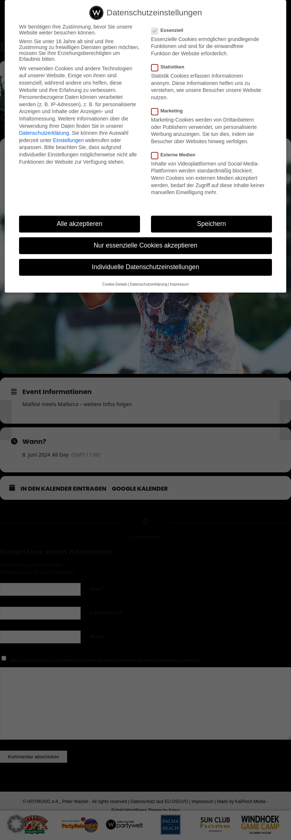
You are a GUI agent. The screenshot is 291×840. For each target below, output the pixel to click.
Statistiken (171, 68)
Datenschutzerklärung (44, 134)
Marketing (170, 112)
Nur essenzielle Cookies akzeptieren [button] (145, 246)
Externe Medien (176, 156)
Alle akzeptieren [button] (80, 225)
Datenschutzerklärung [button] (148, 285)
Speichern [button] (211, 225)
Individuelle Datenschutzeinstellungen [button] (145, 268)
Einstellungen (68, 142)
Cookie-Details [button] (114, 285)
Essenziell (170, 31)
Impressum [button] (179, 285)
